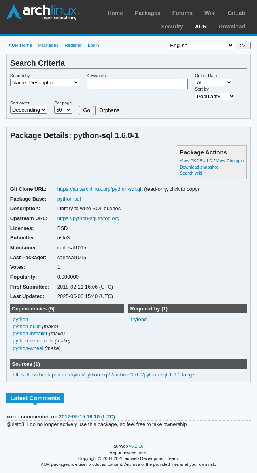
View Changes (230, 160)
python (20, 319)
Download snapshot (199, 167)
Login (93, 44)
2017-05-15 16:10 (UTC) (87, 417)
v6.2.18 (136, 446)
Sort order (20, 103)
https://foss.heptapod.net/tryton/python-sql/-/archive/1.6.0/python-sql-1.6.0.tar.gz (104, 375)
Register (73, 44)
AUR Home (20, 44)
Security (172, 26)
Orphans (109, 110)
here (142, 452)
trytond (139, 319)
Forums (182, 13)
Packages (148, 13)
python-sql (69, 199)
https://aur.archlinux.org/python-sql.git (100, 189)
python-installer (30, 333)
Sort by (202, 89)
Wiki (210, 13)
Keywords (96, 75)
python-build (27, 326)
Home (115, 13)
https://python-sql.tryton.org (88, 218)
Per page (63, 103)
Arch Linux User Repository (43, 12)
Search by (20, 75)
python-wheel (28, 348)
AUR (201, 26)
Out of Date (206, 75)
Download (232, 26)
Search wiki (191, 173)
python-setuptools (33, 341)
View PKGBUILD (197, 160)
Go (86, 110)
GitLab (236, 13)
